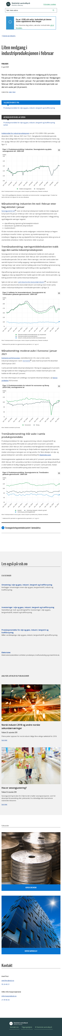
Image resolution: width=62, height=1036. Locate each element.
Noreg (37, 425)
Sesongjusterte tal (8, 211)
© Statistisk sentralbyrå (43, 1027)
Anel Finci (12, 92)
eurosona (26, 361)
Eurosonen (28, 425)
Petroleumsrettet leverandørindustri (27, 336)
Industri (19, 510)
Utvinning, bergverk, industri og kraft (37, 510)
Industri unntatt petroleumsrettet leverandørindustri (32, 338)
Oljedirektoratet (45, 455)
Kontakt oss (14, 1027)
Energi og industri (9, 36)
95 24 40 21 (6, 984)
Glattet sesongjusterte (25, 189)
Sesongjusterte (40, 189)
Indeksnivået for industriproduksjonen (15, 133)
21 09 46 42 (6, 1000)
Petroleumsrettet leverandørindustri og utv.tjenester (32, 334)
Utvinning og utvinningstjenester (26, 512)
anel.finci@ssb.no (8, 980)
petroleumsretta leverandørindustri (31, 282)
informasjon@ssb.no (9, 996)
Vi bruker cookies (50, 4)
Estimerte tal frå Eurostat (11, 358)
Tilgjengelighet (27, 1027)
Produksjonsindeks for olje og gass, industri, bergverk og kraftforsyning (29, 108)
